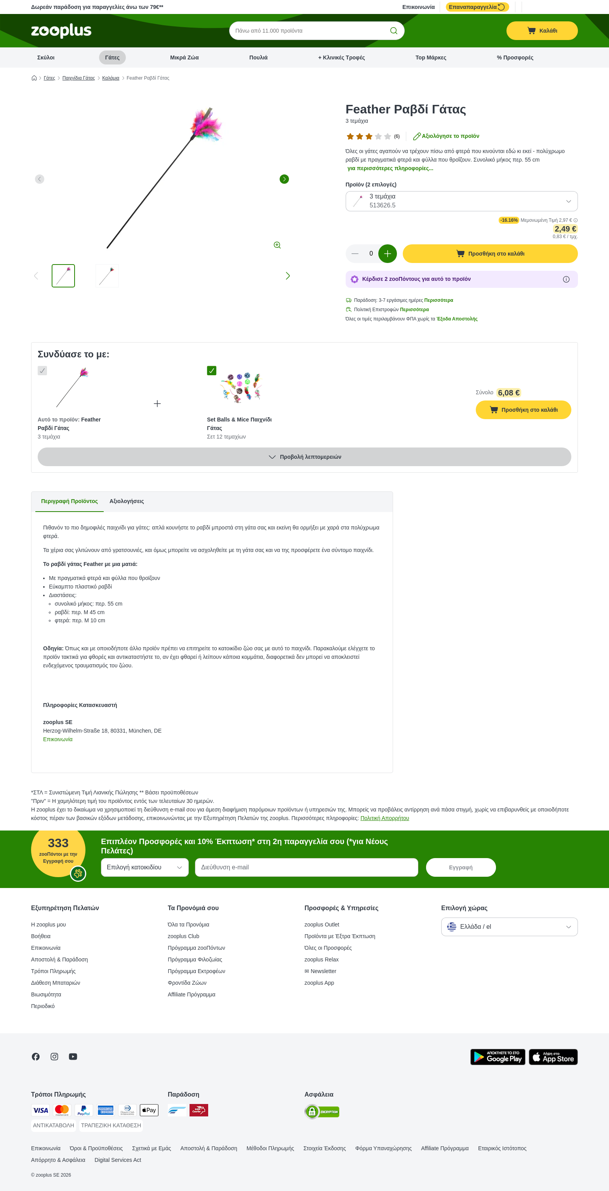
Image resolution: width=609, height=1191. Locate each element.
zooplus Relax (321, 959)
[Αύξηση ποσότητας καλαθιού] (387, 253)
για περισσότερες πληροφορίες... (390, 168)
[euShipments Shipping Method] (177, 1111)
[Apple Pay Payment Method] (149, 1111)
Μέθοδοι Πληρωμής (270, 1148)
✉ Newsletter (320, 971)
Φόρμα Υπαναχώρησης (383, 1148)
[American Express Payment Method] (105, 1111)
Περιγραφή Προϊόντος (69, 501)
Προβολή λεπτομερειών (304, 456)
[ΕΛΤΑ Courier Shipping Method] (199, 1111)
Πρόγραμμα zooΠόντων (196, 948)
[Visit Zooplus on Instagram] (54, 1056)
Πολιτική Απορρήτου (384, 818)
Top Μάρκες (431, 57)
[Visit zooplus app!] (497, 1063)
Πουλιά (258, 57)
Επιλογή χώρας (464, 908)
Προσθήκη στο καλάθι (530, 410)
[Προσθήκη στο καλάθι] (490, 253)
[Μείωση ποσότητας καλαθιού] (355, 253)
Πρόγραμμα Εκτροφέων (196, 971)
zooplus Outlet (321, 924)
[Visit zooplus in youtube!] (73, 1056)
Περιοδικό (43, 1006)
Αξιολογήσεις (127, 501)
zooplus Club (183, 936)
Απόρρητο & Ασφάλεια (58, 1160)
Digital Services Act (118, 1160)
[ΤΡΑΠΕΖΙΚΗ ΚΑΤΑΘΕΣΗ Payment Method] (111, 1125)
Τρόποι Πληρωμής (53, 971)
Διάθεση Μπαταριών (55, 983)
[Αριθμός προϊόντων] (371, 253)
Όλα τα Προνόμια (188, 924)
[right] (284, 179)
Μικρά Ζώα (184, 57)
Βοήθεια (40, 936)
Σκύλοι (45, 57)
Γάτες (112, 57)
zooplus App (319, 983)
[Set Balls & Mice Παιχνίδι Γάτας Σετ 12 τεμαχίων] (241, 387)
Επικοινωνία (418, 7)
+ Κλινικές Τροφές (341, 57)
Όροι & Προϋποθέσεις (96, 1148)
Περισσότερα (439, 300)
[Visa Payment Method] (40, 1111)
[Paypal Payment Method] (84, 1111)
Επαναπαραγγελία (477, 7)
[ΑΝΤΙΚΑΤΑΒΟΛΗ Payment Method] (53, 1125)
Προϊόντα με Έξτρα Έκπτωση (339, 936)
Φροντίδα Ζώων (187, 983)
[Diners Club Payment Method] (127, 1111)
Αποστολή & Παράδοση (59, 959)
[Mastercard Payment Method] (62, 1111)
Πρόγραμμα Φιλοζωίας (195, 959)
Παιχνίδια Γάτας (79, 78)
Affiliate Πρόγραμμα (192, 994)
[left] (39, 179)
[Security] (321, 1113)
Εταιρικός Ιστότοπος (502, 1148)
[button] (575, 220)
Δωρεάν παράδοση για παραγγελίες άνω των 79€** (97, 7)
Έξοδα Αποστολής (457, 319)
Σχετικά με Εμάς (151, 1148)
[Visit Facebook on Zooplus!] (35, 1056)
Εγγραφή (461, 867)
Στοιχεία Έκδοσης (324, 1148)
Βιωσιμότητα (46, 994)
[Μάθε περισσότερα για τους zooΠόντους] (566, 279)
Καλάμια (110, 78)
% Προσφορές (515, 57)
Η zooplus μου (48, 924)
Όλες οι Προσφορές (328, 948)
